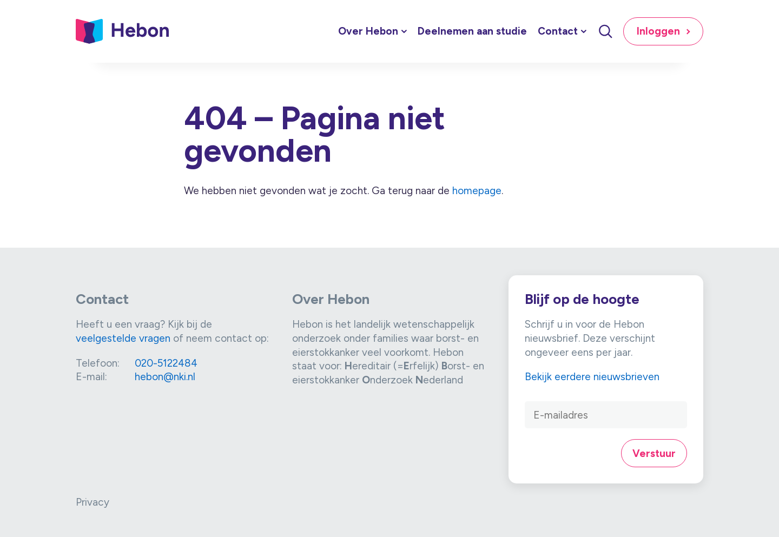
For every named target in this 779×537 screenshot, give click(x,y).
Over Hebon (368, 31)
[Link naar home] (122, 31)
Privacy (92, 502)
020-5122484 (166, 363)
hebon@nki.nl (165, 376)
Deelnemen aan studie (472, 31)
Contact (558, 31)
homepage (476, 190)
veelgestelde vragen (123, 338)
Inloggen (658, 31)
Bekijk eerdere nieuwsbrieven (592, 376)
